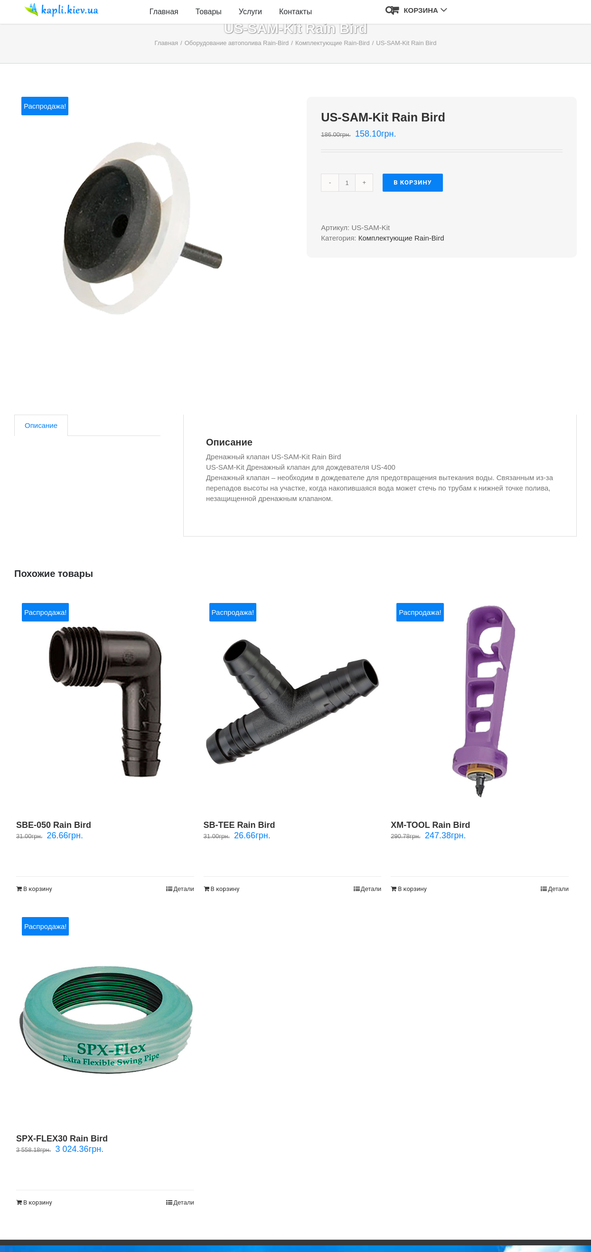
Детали (183, 888)
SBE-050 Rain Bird (53, 825)
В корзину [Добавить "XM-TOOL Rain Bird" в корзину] (412, 888)
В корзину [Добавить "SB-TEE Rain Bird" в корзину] (225, 888)
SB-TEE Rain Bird (239, 825)
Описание (41, 425)
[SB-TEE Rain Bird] (292, 702)
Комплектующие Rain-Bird (401, 238)
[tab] (41, 425)
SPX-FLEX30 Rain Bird (62, 1138)
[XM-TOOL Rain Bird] (479, 702)
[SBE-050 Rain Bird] (105, 702)
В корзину (413, 182)
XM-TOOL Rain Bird (430, 825)
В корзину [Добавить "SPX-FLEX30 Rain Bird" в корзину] (37, 1202)
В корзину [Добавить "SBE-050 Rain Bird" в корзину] (37, 888)
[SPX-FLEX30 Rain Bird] (105, 1016)
